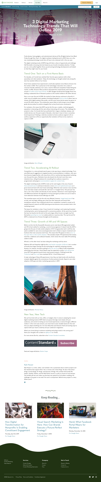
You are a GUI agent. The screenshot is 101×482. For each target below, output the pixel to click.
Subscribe (96, 6)
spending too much (36, 215)
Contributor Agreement (40, 477)
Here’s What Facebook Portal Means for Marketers (80, 424)
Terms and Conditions (28, 477)
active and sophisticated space (63, 186)
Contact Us (63, 465)
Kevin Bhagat (38, 163)
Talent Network (7, 463)
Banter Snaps (44, 351)
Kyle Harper (28, 364)
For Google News (10, 436)
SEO (40, 6)
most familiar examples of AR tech (58, 244)
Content (6, 6)
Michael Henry (39, 310)
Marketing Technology (33, 6)
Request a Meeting (86, 2)
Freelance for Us (65, 467)
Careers (44, 465)
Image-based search (66, 198)
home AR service (69, 250)
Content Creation (24, 6)
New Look (36, 254)
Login (96, 2)
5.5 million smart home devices (37, 91)
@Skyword (49, 332)
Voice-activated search (30, 186)
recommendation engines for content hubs (52, 181)
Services (30, 2)
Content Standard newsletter (56, 335)
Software (24, 2)
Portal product (63, 98)
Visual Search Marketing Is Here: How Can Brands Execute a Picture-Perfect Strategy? (50, 426)
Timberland (27, 254)
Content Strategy (15, 6)
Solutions (16, 2)
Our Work (37, 2)
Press (43, 467)
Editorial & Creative (27, 465)
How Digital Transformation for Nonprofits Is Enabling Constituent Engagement (17, 426)
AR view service (53, 248)
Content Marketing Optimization (30, 467)
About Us (44, 463)
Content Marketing (8, 461)
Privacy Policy (19, 477)
